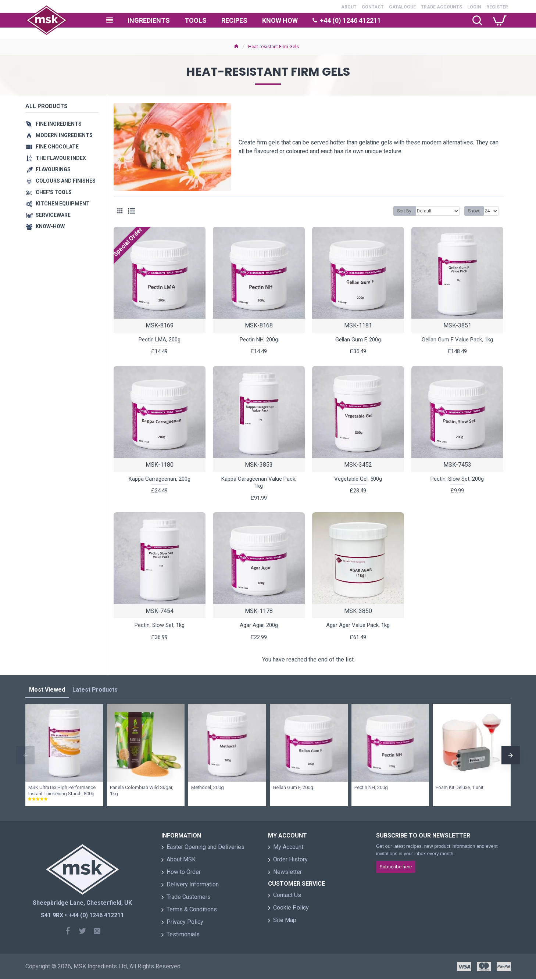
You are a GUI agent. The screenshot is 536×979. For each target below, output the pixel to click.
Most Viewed (47, 689)
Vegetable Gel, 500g (358, 479)
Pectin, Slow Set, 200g (457, 479)
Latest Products (95, 689)
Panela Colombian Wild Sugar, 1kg (141, 790)
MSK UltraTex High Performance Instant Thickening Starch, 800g (62, 790)
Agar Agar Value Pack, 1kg (358, 625)
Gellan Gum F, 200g (358, 339)
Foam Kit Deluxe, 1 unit (459, 787)
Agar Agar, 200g (259, 625)
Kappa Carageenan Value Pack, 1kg (258, 483)
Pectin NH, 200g (259, 339)
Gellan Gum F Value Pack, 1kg (457, 339)
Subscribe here (396, 866)
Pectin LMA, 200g (160, 339)
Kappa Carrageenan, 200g (159, 479)
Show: (474, 211)
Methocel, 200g (207, 787)
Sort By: (404, 211)
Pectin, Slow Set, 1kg (160, 625)
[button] (25, 755)
